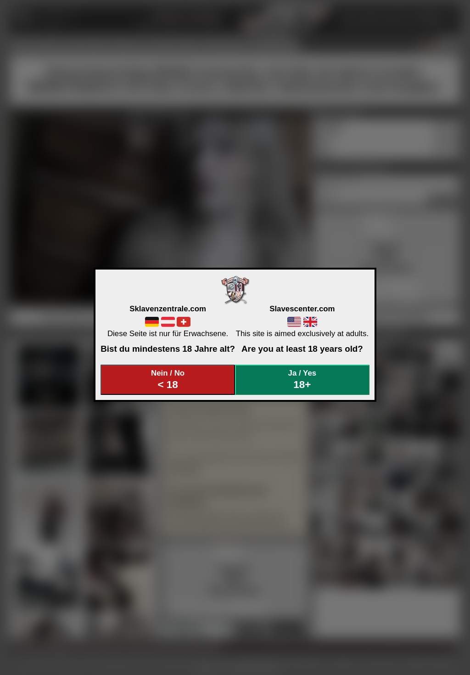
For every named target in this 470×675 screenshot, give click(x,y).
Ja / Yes (302, 379)
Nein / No (168, 379)
